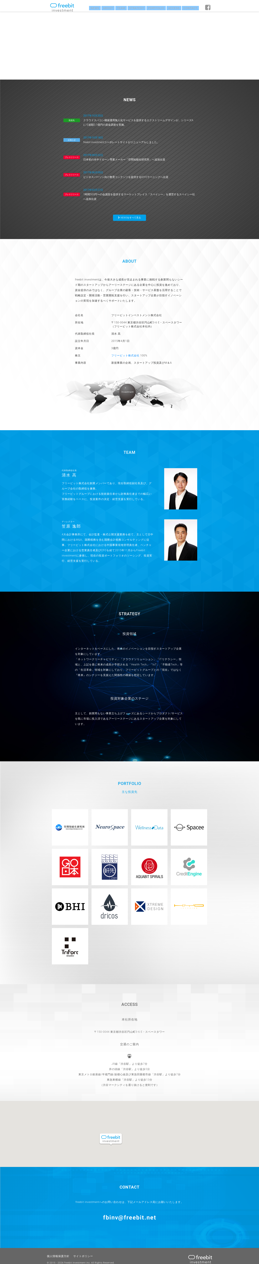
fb (207, 7)
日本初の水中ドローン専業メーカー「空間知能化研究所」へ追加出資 (139, 153)
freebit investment (62, 7)
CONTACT (190, 7)
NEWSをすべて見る (131, 210)
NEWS (90, 7)
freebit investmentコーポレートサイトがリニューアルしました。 (139, 137)
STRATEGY (134, 7)
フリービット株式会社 (125, 348)
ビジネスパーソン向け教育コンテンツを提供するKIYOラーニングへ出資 (139, 169)
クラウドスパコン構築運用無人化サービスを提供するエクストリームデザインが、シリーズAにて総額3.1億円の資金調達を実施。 (139, 119)
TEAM (117, 7)
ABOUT (104, 7)
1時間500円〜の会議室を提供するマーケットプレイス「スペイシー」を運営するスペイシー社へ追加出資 (139, 187)
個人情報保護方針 (57, 1249)
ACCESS (172, 7)
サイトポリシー (79, 1249)
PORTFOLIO (154, 7)
